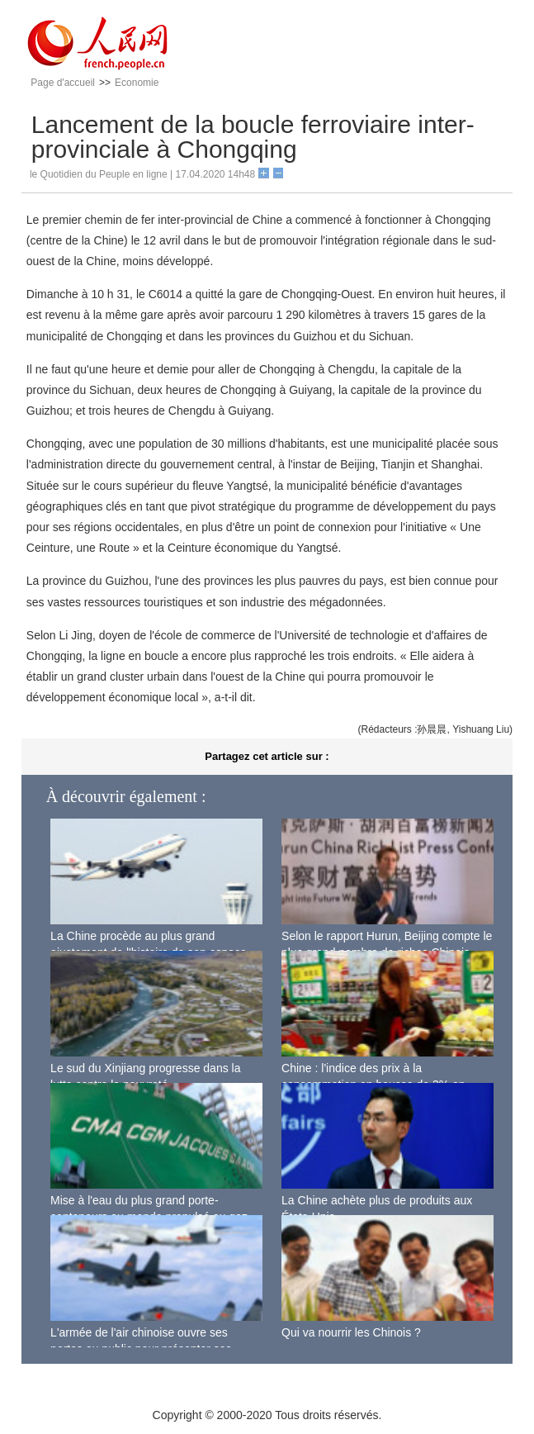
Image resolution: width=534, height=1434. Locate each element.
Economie (136, 82)
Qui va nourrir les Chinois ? (351, 1332)
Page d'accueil (63, 82)
